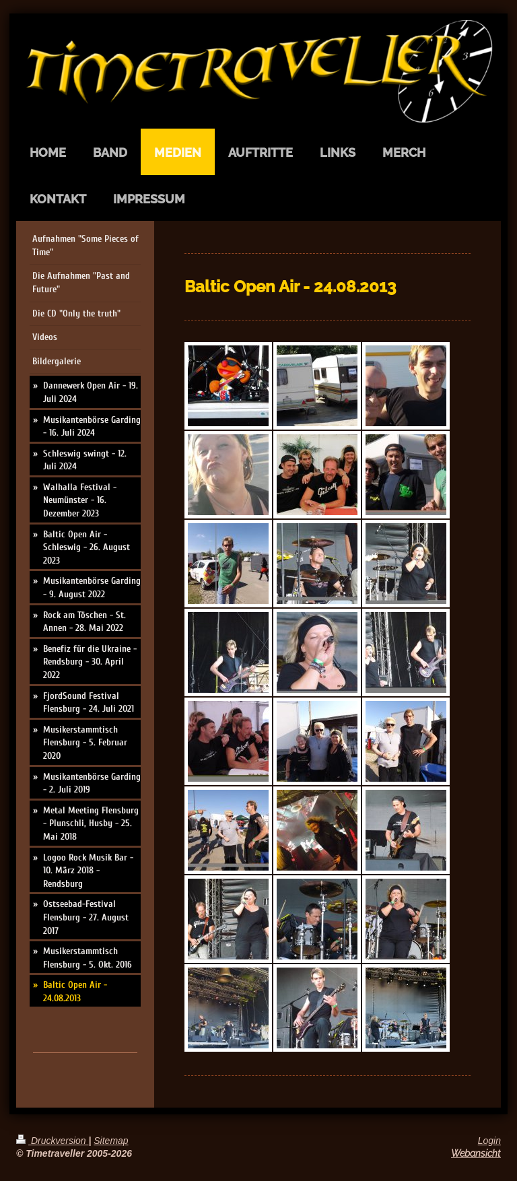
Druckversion (52, 1140)
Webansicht (476, 1153)
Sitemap (111, 1140)
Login (489, 1140)
